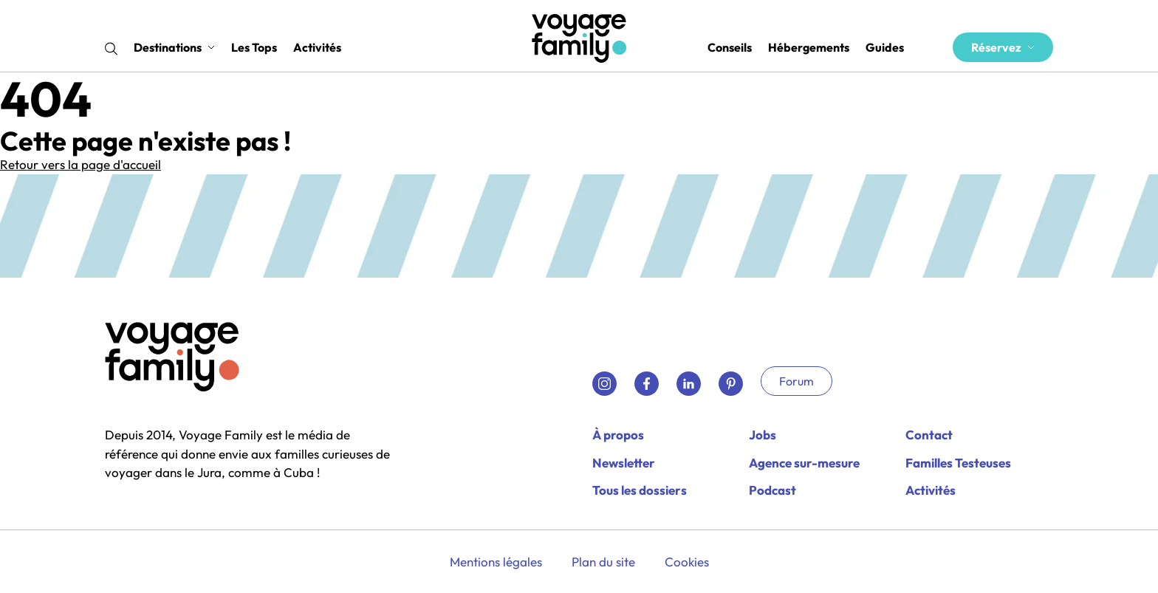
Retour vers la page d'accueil (80, 164)
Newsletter (623, 462)
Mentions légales (496, 561)
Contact (929, 434)
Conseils (730, 47)
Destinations (174, 47)
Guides (885, 47)
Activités (317, 47)
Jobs (762, 434)
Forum (796, 381)
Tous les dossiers (639, 490)
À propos (618, 434)
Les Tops (254, 47)
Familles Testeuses (958, 462)
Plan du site (603, 561)
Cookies (687, 561)
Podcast (772, 490)
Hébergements (808, 47)
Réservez (1003, 47)
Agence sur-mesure (804, 462)
